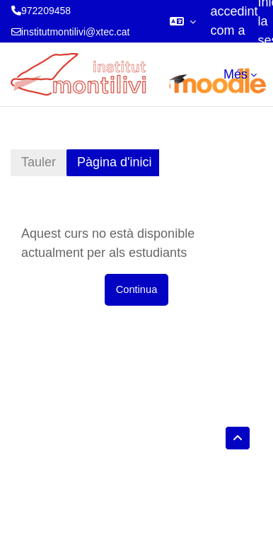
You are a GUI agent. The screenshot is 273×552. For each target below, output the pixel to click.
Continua (137, 289)
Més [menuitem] (235, 74)
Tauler (38, 162)
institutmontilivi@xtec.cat (75, 32)
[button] (182, 21)
